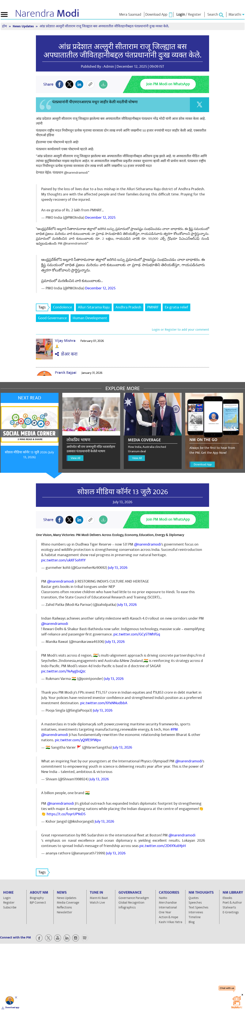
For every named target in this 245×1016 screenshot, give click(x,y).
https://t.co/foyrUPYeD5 (66, 814)
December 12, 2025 (100, 217)
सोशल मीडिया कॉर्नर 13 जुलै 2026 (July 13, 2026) (29, 455)
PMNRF (153, 307)
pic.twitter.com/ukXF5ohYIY (63, 560)
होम (5, 26)
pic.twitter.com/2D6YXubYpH (162, 846)
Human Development (90, 318)
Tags (43, 307)
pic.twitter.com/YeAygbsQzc (63, 671)
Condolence (62, 307)
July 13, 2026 (117, 568)
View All (75, 458)
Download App (203, 464)
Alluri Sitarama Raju (94, 307)
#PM (174, 729)
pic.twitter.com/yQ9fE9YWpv (78, 740)
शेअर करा (66, 354)
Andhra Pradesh (128, 307)
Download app (12, 1007)
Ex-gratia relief (176, 307)
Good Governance (52, 318)
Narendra (47, 13)
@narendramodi (147, 544)
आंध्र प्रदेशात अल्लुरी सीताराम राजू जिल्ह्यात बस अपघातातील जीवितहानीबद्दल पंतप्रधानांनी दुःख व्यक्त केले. (104, 26)
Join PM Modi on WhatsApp (168, 84)
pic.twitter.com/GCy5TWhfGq (136, 634)
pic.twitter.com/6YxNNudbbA (103, 703)
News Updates (24, 26)
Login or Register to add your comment (180, 329)
